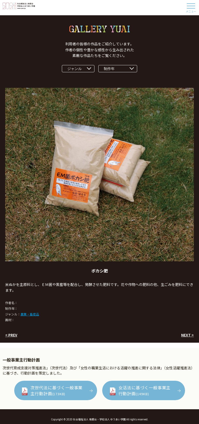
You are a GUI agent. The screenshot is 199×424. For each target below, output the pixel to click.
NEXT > (187, 334)
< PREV (11, 334)
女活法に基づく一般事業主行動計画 (145, 390)
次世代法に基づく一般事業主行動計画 (57, 390)
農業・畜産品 (29, 314)
